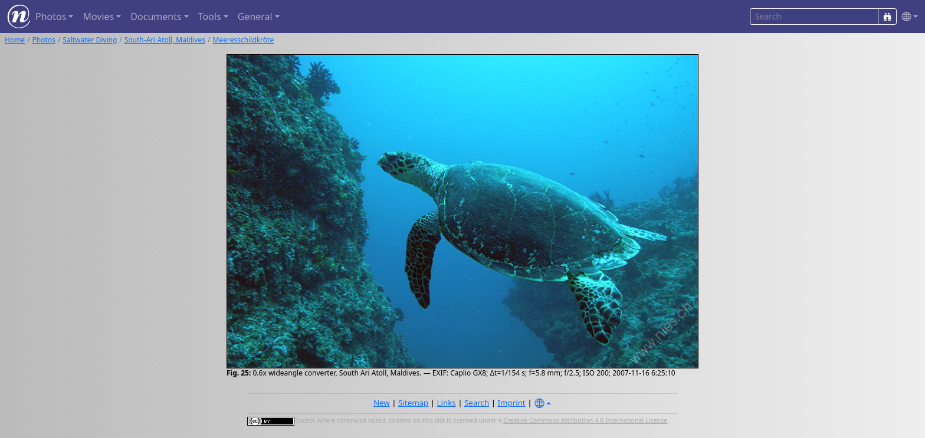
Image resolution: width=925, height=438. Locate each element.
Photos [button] (50, 16)
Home (15, 40)
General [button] (255, 16)
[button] (907, 17)
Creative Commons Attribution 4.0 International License (585, 420)
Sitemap (413, 402)
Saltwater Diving (90, 40)
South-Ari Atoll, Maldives (164, 40)
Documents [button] (155, 16)
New (381, 402)
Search (476, 402)
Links (446, 402)
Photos (43, 40)
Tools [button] (209, 16)
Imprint (512, 402)
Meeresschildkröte (243, 40)
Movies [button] (98, 16)
